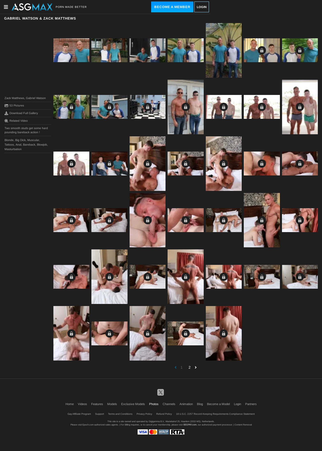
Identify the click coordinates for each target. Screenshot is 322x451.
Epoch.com (88, 424)
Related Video (16, 121)
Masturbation (13, 149)
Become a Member (172, 7)
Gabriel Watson (36, 98)
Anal (18, 144)
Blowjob (42, 144)
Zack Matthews (14, 98)
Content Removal (243, 424)
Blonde (9, 140)
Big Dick (20, 140)
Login (202, 7)
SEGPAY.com (190, 424)
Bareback (29, 144)
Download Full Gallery (21, 113)
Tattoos (9, 144)
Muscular (33, 140)
